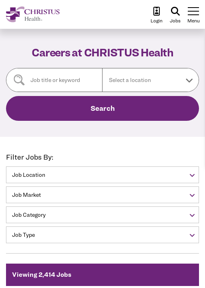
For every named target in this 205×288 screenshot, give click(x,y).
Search (102, 108)
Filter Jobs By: (29, 157)
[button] (150, 80)
